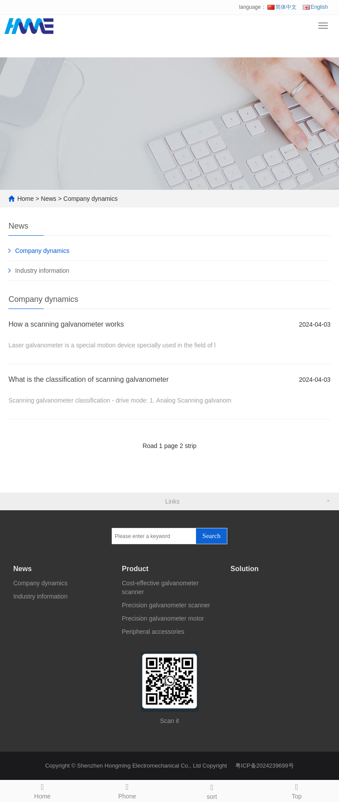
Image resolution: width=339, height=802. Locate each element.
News (48, 198)
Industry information (42, 270)
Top (296, 790)
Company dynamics (91, 198)
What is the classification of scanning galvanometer (88, 379)
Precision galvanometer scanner (166, 605)
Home (25, 198)
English (315, 7)
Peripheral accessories (153, 631)
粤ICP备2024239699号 (264, 765)
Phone (127, 790)
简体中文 (282, 7)
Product (135, 568)
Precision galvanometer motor (163, 618)
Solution (244, 568)
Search (212, 535)
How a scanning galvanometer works (66, 324)
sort (212, 790)
